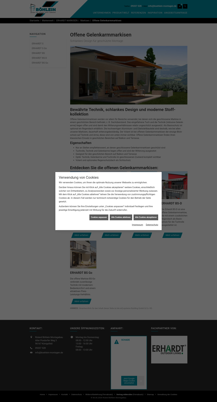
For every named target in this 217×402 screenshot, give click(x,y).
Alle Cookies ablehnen (121, 211)
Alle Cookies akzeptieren (146, 211)
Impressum (137, 219)
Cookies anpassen (99, 211)
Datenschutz (152, 219)
